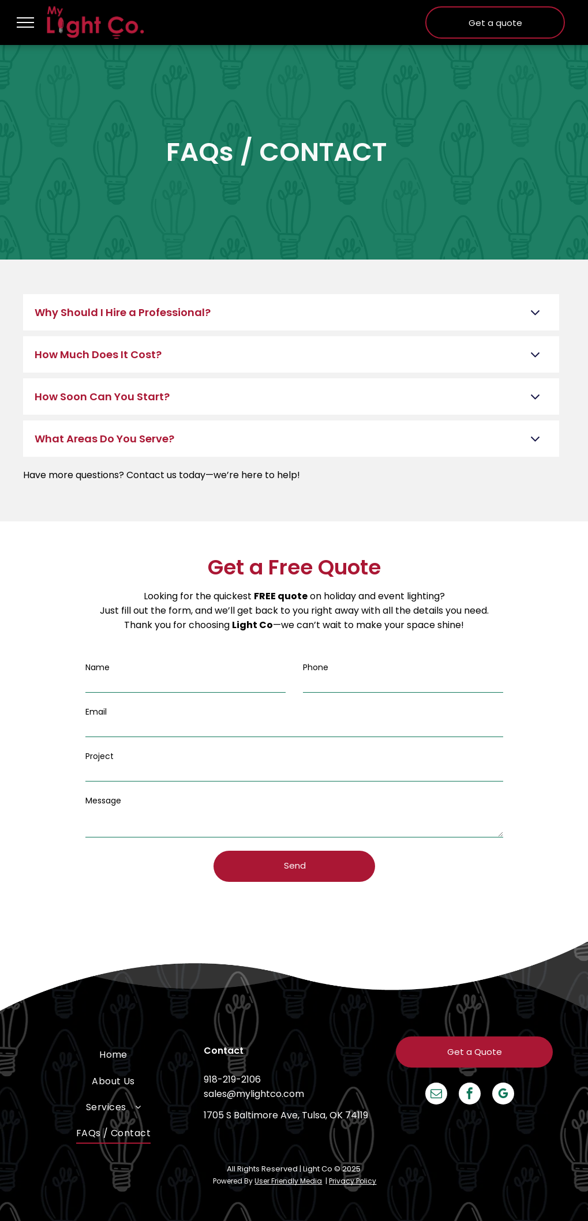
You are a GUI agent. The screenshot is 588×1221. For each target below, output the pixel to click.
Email (96, 711)
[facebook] (470, 1095)
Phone (315, 667)
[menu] (25, 22)
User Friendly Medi (285, 1181)
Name (97, 667)
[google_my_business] (503, 1095)
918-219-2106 (232, 1079)
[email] (436, 1095)
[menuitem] (113, 1055)
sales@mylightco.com (254, 1093)
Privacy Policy (352, 1181)
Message (103, 800)
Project (99, 756)
